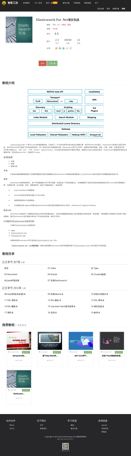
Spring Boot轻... (19, 356)
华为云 (11, 425)
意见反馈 (100, 8)
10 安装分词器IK (98, 294)
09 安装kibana (54, 294)
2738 (110, 360)
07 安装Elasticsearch (57, 280)
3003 (18, 398)
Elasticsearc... (18, 394)
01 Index (52, 268)
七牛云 (11, 428)
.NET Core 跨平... (80, 356)
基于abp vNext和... (49, 356)
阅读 (42, 63)
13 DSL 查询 (96, 300)
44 (21, 360)
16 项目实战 (96, 306)
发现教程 (26, 3)
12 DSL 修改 (53, 300)
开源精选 (77, 3)
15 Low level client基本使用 (60, 306)
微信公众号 (65, 450)
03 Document (10, 274)
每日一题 (50, 3)
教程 (72, 425)
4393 (17, 360)
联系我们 (43, 428)
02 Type (95, 268)
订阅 (52, 63)
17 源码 (7, 312)
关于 (96, 3)
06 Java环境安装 (11, 280)
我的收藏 (87, 3)
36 (114, 360)
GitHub (104, 425)
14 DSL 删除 (9, 306)
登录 (108, 8)
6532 (79, 360)
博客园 (103, 432)
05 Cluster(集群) (98, 274)
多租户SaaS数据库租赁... (112, 356)
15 (83, 360)
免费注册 (115, 8)
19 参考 (94, 312)
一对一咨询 (38, 3)
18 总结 (51, 312)
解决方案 (66, 3)
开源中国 (104, 428)
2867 (49, 360)
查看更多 (20, 325)
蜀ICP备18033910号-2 (65, 439)
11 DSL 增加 (9, 300)
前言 (6, 268)
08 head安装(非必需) (13, 294)
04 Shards (52, 274)
